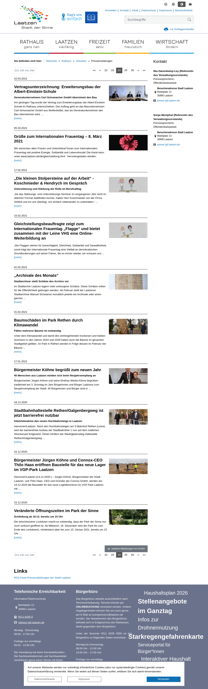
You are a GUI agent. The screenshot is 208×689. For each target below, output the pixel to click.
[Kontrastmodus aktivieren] (182, 4)
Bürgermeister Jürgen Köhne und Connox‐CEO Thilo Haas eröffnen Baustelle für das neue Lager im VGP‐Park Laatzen (60, 465)
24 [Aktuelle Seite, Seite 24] (119, 70)
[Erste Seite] (94, 70)
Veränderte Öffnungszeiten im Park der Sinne (56, 511)
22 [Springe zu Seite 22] (105, 70)
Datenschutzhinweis (44, 679)
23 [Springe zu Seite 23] (112, 70)
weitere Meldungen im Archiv (128, 548)
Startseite (51, 61)
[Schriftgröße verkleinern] (166, 4)
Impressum (84, 679)
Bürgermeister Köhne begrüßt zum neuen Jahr (57, 370)
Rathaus (66, 61)
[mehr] (18, 118)
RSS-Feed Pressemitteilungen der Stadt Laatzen (42, 577)
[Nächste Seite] (138, 70)
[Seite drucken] (190, 4)
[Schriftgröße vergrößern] (173, 4)
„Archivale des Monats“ (36, 275)
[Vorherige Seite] (100, 70)
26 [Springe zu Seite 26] (132, 70)
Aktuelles (81, 61)
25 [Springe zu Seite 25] (125, 70)
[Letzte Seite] (144, 70)
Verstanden (163, 679)
